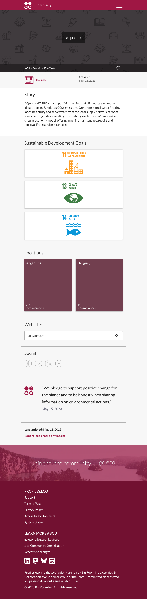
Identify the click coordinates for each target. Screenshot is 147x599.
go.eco (28, 539)
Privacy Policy (33, 510)
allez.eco (40, 539)
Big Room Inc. (44, 587)
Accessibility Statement (39, 516)
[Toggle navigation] (119, 5)
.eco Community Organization (44, 545)
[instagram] (38, 363)
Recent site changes (37, 552)
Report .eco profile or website (44, 435)
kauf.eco (53, 539)
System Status (33, 522)
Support (29, 497)
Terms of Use (32, 503)
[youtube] (59, 363)
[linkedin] (49, 363)
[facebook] (28, 363)
